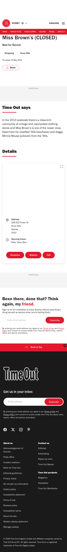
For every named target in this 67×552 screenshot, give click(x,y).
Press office (8, 457)
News (5, 32)
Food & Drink (30, 32)
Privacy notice (9, 479)
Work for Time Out (11, 468)
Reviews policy (10, 506)
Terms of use (9, 500)
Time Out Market (46, 465)
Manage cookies (11, 527)
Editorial (42, 448)
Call (48, 255)
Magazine (42, 478)
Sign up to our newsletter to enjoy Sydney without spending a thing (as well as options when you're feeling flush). (31, 311)
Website (33, 255)
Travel (51, 32)
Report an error (45, 459)
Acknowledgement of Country (13, 450)
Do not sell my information (15, 484)
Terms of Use (48, 329)
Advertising (43, 454)
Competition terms (12, 511)
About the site (10, 516)
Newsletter (43, 483)
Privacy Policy (9, 415)
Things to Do (15, 32)
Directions (15, 255)
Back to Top (33, 347)
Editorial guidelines (12, 473)
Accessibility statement (14, 495)
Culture (42, 32)
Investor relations (11, 463)
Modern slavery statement (15, 522)
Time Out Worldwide (47, 489)
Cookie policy (9, 489)
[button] (61, 166)
